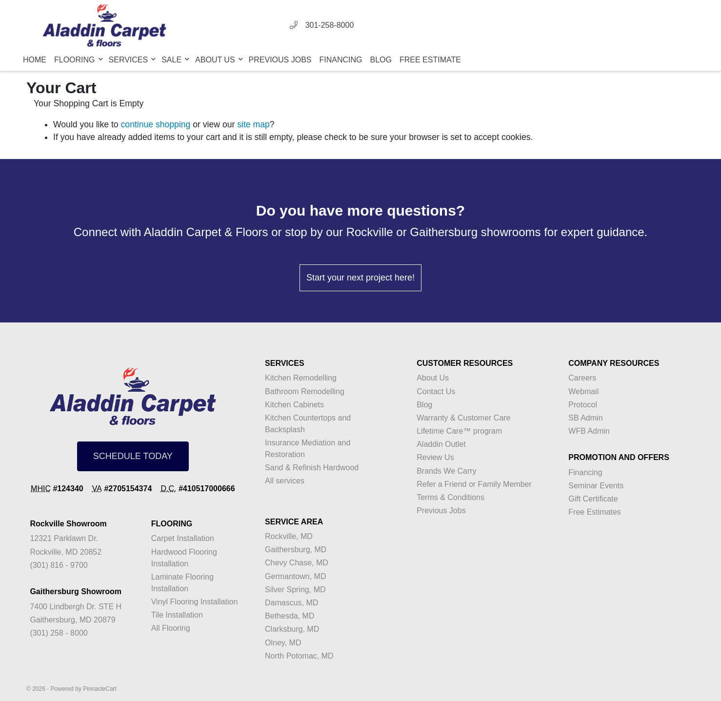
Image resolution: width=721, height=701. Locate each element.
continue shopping (156, 124)
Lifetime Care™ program (459, 431)
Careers (582, 378)
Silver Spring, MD (295, 589)
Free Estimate (430, 60)
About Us (216, 60)
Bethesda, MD (289, 616)
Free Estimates (594, 512)
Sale (172, 60)
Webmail (583, 391)
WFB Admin (588, 431)
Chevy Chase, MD (296, 563)
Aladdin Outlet (441, 444)
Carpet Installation (182, 538)
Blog (381, 60)
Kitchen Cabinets (294, 405)
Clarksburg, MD (292, 629)
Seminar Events (595, 485)
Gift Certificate (593, 499)
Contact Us (436, 391)
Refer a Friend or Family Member (474, 484)
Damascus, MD (291, 603)
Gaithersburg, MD (295, 549)
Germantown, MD (295, 576)
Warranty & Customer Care (463, 418)
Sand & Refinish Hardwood (312, 467)
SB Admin (585, 418)
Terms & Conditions (450, 497)
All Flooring (170, 628)
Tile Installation (177, 615)
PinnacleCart (100, 688)
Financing (341, 60)
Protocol (582, 405)
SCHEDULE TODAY (133, 456)
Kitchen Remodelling (301, 378)
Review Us (435, 457)
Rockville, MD (289, 536)
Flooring (75, 60)
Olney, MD (283, 643)
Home (34, 60)
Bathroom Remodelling (304, 391)
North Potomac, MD (299, 656)
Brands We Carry (446, 471)
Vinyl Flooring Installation (194, 602)
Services (129, 60)
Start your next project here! (360, 277)
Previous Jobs (280, 60)
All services (284, 481)
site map (253, 124)
